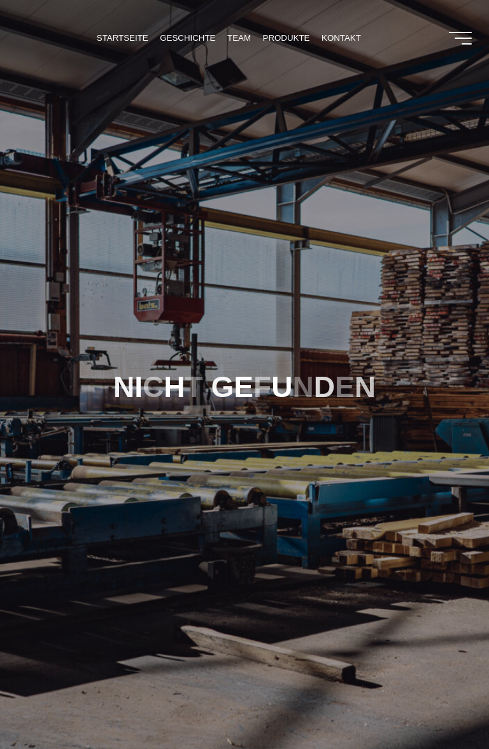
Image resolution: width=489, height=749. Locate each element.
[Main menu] (460, 38)
